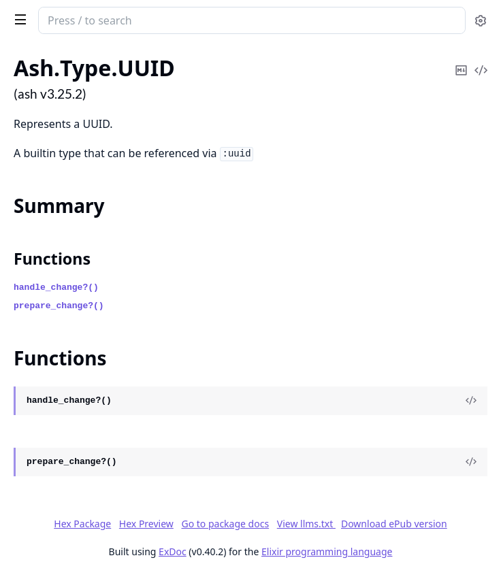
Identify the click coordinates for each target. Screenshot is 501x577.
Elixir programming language (326, 551)
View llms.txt (306, 523)
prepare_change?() (59, 306)
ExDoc (173, 551)
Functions (52, 258)
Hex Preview (146, 523)
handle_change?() (56, 287)
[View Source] (471, 401)
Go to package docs (225, 523)
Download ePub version (394, 523)
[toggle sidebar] (17, 19)
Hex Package (82, 523)
